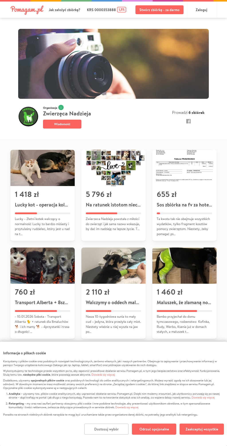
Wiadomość (62, 124)
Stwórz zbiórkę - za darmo (159, 9)
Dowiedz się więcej (103, 375)
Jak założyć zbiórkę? (64, 9)
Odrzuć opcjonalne (154, 429)
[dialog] (113, 394)
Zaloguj (201, 9)
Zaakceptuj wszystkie (202, 429)
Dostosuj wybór (106, 429)
